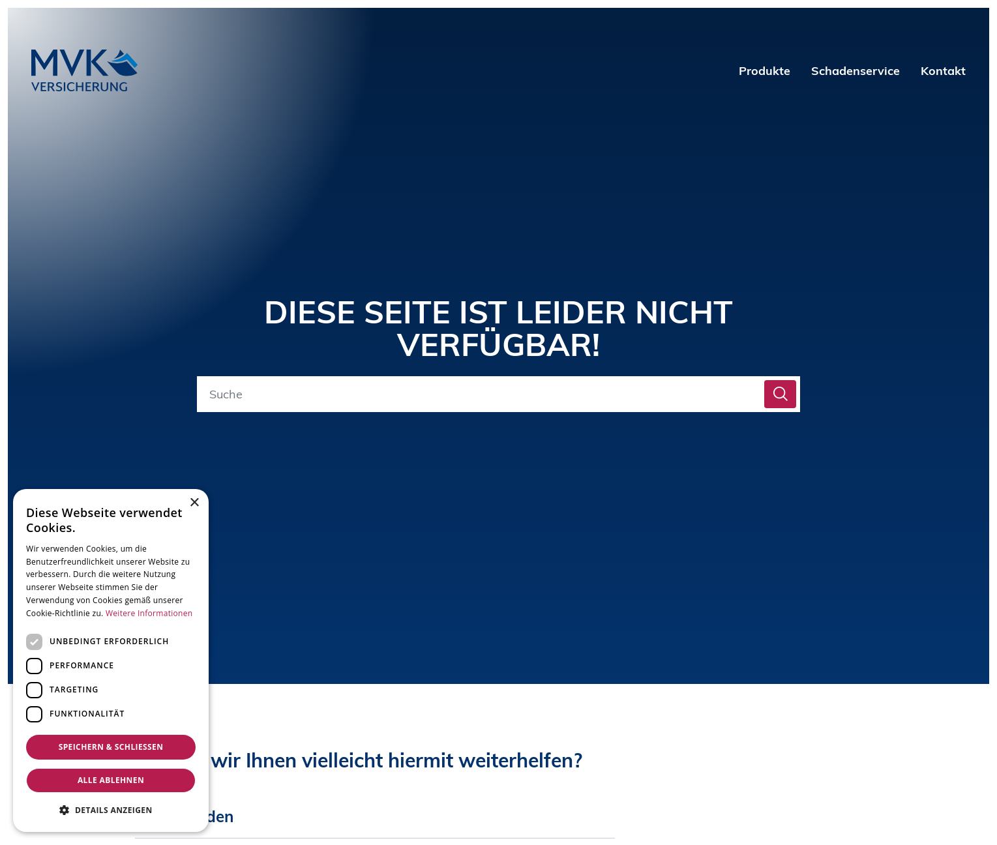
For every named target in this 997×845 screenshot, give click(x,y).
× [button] (194, 503)
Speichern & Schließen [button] (111, 746)
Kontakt (943, 70)
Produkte (764, 70)
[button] (111, 810)
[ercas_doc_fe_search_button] (780, 394)
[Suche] (483, 394)
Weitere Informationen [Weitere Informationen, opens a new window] (149, 613)
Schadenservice (855, 70)
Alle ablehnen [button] (111, 780)
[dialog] (111, 660)
